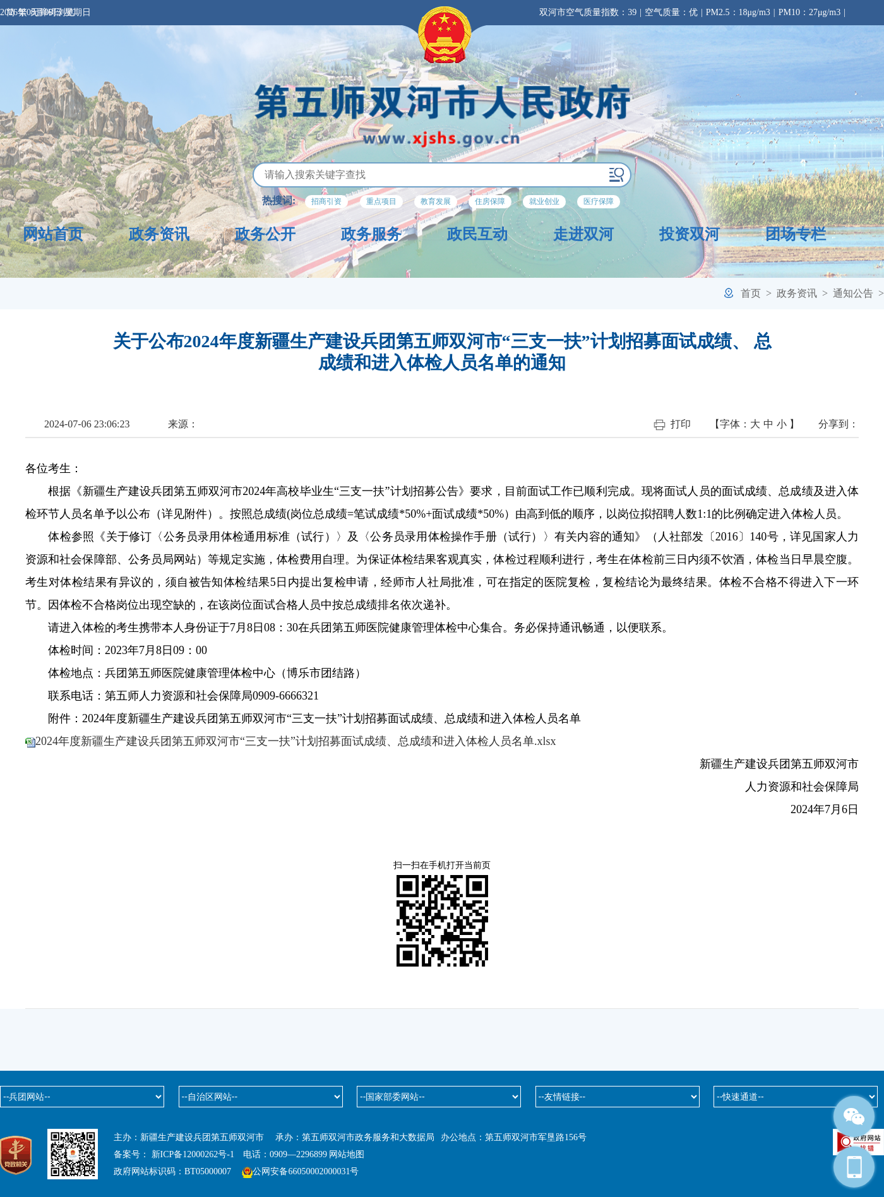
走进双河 (583, 234)
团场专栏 (795, 234)
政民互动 (477, 234)
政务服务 (371, 234)
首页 (751, 293)
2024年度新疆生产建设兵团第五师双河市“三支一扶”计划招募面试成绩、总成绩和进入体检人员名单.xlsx (295, 741)
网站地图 (346, 1154)
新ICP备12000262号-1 (193, 1154)
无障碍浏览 (52, 12)
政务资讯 (159, 234)
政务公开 (265, 234)
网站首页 (53, 234)
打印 (672, 425)
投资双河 (689, 234)
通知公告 (853, 293)
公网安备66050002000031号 (306, 1171)
